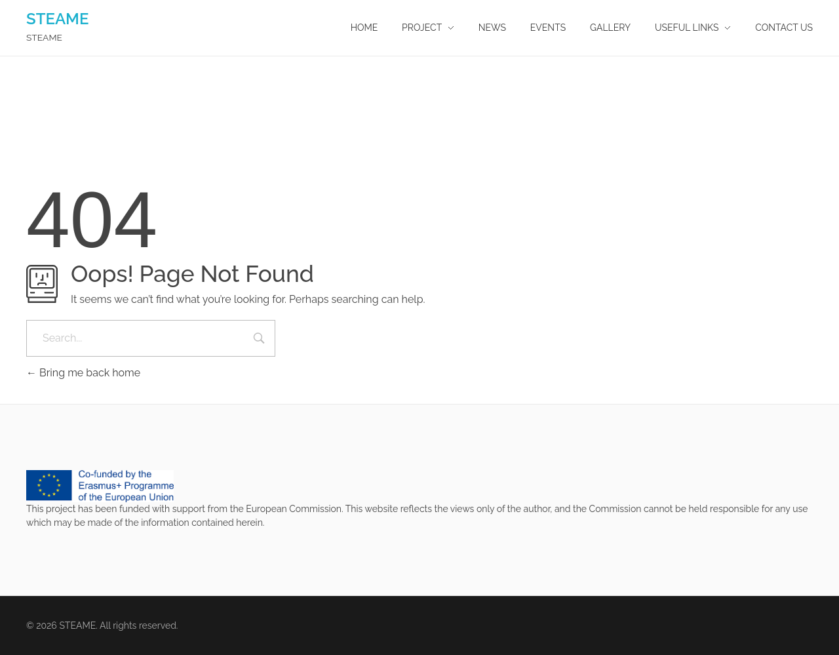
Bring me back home (83, 373)
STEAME (57, 18)
